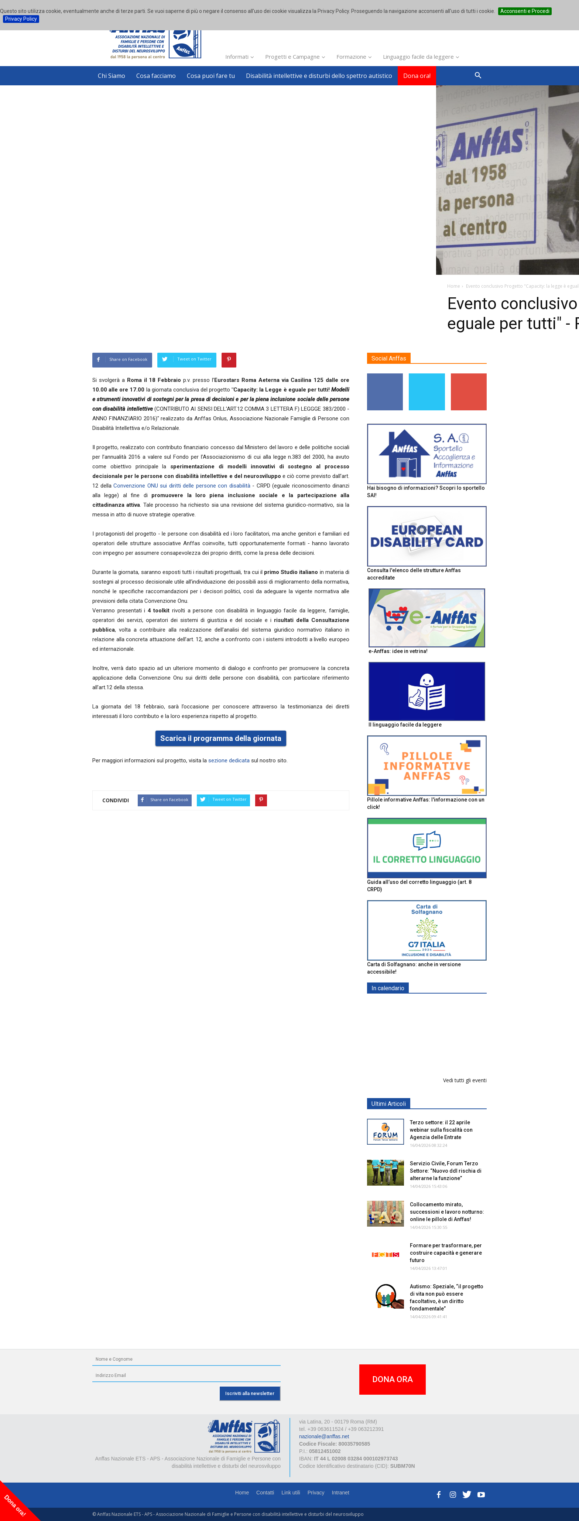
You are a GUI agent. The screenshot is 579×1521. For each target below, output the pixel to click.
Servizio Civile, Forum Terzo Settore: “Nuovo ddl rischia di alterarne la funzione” (446, 1171)
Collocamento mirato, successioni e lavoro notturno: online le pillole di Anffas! (447, 1212)
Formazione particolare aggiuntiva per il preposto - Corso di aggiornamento (442, 1052)
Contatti (265, 1493)
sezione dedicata (229, 760)
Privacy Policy (21, 19)
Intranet (340, 1493)
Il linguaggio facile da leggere (405, 725)
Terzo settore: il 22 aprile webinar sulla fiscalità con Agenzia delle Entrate (441, 1130)
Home (242, 1493)
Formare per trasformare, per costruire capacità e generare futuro (446, 1253)
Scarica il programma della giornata (220, 738)
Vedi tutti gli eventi (465, 1080)
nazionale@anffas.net (324, 1436)
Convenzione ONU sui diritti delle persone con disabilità (182, 485)
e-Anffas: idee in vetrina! (398, 651)
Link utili (290, 1493)
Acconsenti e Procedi (524, 11)
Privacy (316, 1493)
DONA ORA (392, 1379)
